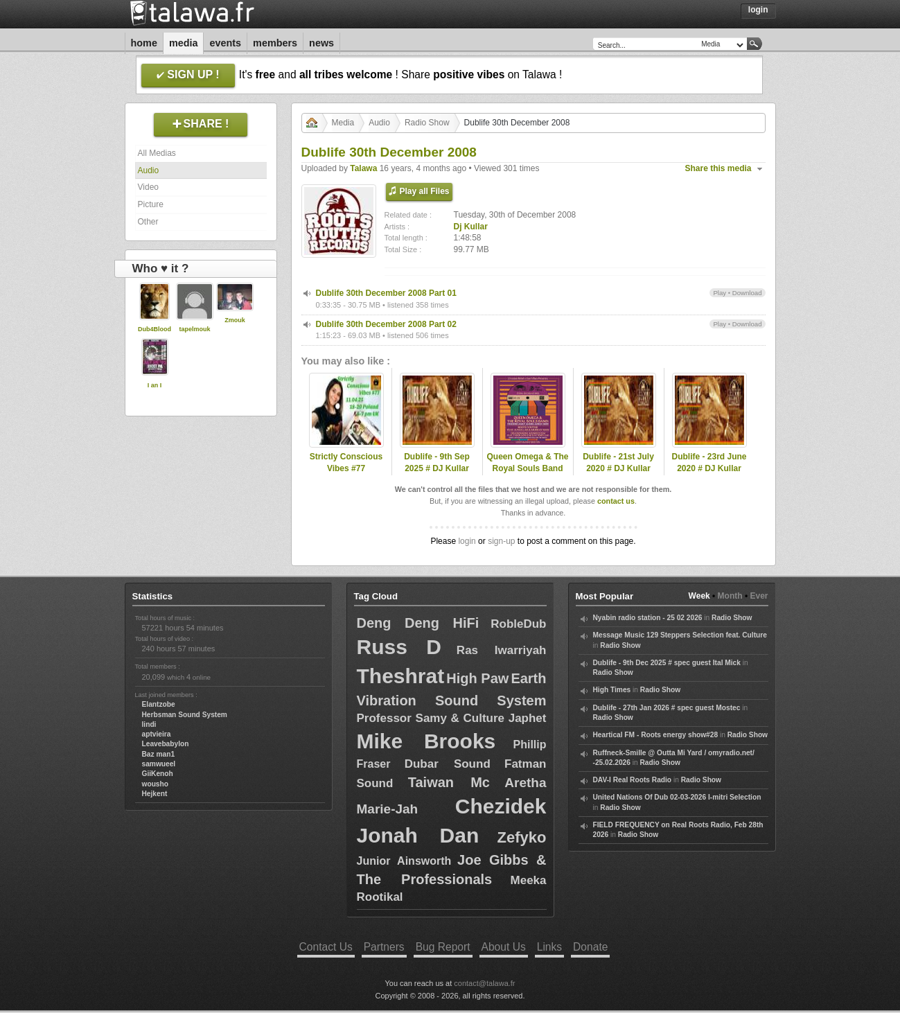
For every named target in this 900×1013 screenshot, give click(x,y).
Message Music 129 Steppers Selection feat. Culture (680, 635)
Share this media (718, 168)
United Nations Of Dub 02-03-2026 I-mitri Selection (677, 797)
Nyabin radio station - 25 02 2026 (648, 618)
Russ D (399, 646)
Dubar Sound (448, 763)
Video (148, 187)
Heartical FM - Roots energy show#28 (655, 735)
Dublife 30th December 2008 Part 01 (386, 293)
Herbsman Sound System (184, 715)
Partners (384, 947)
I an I (155, 385)
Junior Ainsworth (404, 861)
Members (275, 43)
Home (144, 43)
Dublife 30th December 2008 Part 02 (386, 324)
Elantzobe (158, 704)
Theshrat (401, 675)
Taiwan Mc (449, 782)
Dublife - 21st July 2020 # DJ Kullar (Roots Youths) (618, 468)
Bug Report (443, 947)
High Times (612, 690)
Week (699, 596)
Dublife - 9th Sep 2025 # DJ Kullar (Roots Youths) (437, 468)
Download (747, 293)
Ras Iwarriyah (502, 650)
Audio (148, 170)
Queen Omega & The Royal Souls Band (527, 462)
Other (148, 222)
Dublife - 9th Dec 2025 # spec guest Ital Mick (667, 663)
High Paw (477, 678)
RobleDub (518, 624)
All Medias (157, 153)
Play (719, 293)
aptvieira (156, 734)
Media (183, 43)
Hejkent (155, 794)
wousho (155, 784)
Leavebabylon (165, 744)
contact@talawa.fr (484, 983)
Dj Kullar (471, 226)
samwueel (159, 764)
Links (549, 947)
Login (758, 10)
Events (225, 43)
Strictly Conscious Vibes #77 (346, 462)
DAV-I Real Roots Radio (632, 780)
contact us (616, 501)
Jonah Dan (418, 835)
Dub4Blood (154, 329)
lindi (149, 724)
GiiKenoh (157, 773)
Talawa (363, 168)
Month (730, 596)
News (321, 43)
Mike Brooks (426, 741)
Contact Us (326, 947)
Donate (590, 947)
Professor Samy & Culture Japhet (452, 718)
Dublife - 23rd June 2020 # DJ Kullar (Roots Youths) (708, 468)
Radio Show (427, 122)
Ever (759, 596)
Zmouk (234, 320)
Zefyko (522, 837)
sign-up (501, 541)
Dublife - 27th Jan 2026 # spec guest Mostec (667, 708)
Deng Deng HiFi (418, 623)
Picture (151, 204)
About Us (504, 947)
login (466, 541)
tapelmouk (194, 329)
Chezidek (501, 806)
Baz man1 (158, 754)
